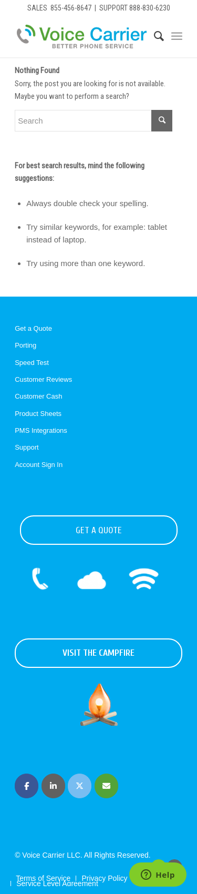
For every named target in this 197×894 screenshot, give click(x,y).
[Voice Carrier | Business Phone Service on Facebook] (26, 786)
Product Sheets (38, 414)
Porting (25, 345)
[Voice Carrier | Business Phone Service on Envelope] (106, 786)
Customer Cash (38, 396)
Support (27, 447)
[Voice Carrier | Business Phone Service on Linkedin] (53, 786)
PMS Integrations (41, 430)
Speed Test (32, 363)
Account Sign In (39, 465)
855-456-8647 (70, 8)
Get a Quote (33, 328)
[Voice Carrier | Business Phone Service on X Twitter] (79, 786)
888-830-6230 (149, 8)
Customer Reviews (43, 379)
